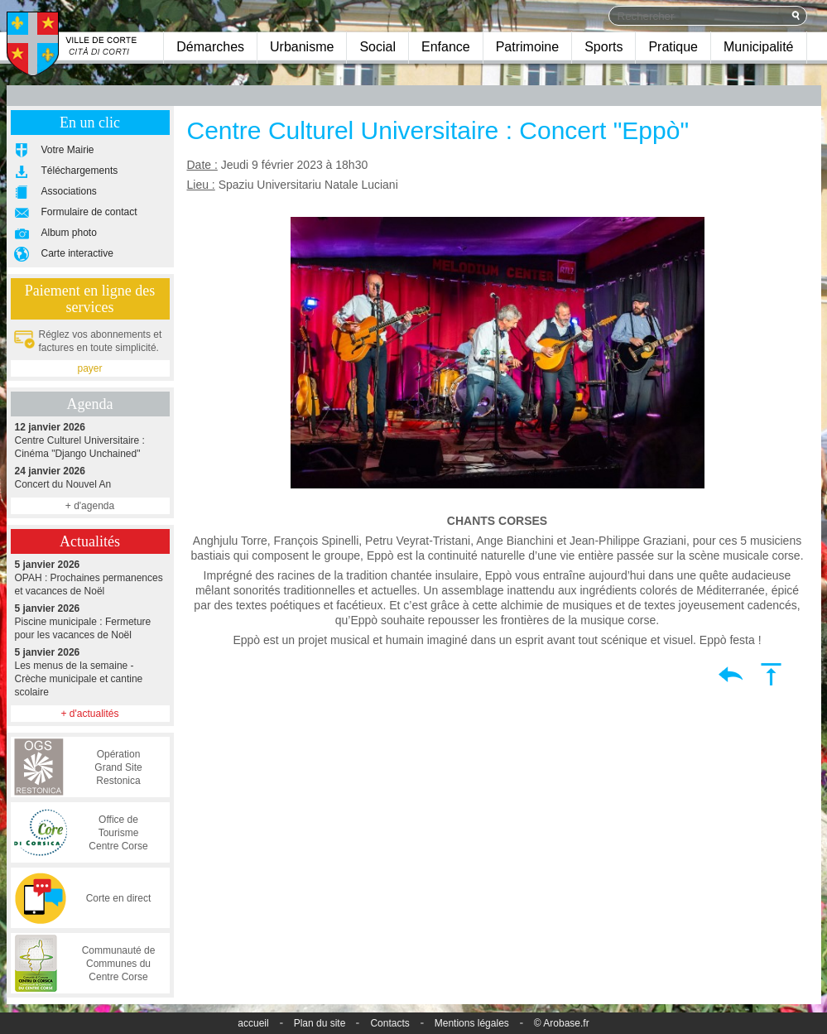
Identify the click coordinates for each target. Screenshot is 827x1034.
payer (89, 368)
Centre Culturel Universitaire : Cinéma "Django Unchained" (90, 440)
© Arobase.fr (561, 1023)
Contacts (389, 1023)
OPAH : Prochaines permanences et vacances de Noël (90, 577)
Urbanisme (302, 47)
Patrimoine (527, 47)
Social (377, 47)
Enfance (445, 47)
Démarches (210, 47)
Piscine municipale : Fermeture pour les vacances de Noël (90, 621)
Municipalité (758, 47)
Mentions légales (472, 1023)
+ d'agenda (89, 506)
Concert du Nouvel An (90, 477)
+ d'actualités (89, 713)
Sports (603, 47)
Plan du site (320, 1023)
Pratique (673, 47)
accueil (253, 1023)
